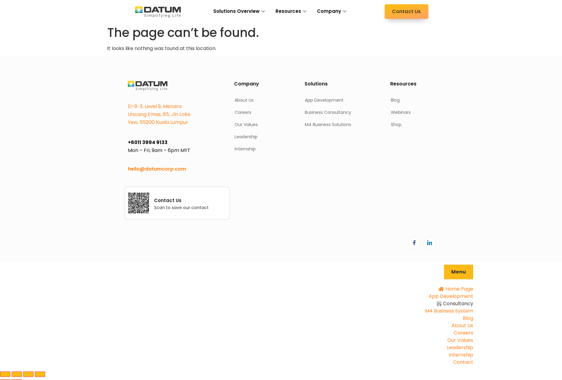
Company (332, 11)
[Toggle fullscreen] (17, 374)
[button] (458, 272)
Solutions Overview (239, 11)
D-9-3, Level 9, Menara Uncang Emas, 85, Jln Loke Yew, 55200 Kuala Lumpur (159, 114)
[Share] (28, 374)
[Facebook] (414, 243)
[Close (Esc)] (40, 374)
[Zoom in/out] (5, 374)
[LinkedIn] (429, 243)
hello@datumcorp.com (157, 168)
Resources (292, 11)
